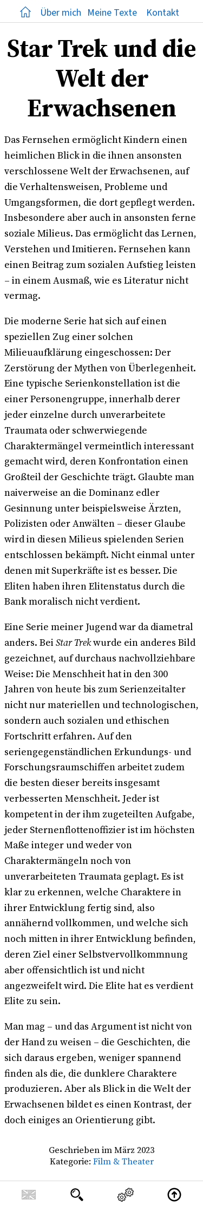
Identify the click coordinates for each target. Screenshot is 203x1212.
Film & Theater (123, 1161)
